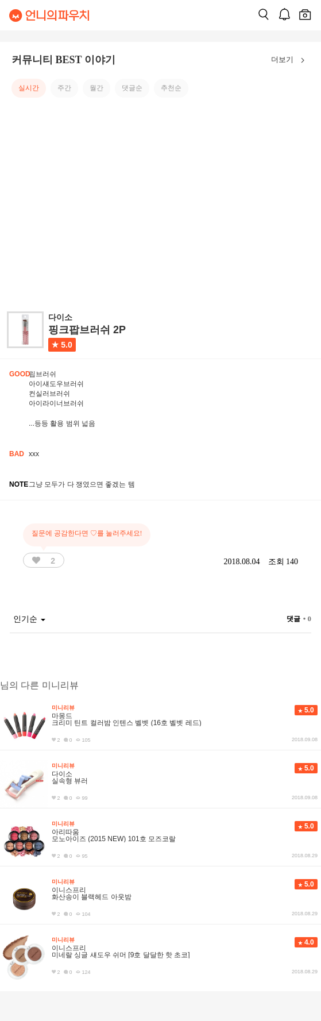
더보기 (290, 60)
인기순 (29, 619)
